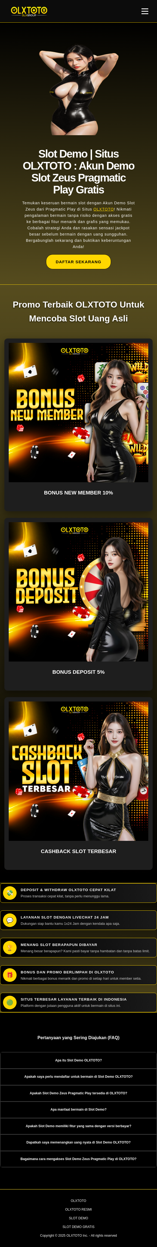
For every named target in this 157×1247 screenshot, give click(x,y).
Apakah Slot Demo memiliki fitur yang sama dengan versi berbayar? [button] (78, 1126)
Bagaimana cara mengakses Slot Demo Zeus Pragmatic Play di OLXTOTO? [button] (78, 1159)
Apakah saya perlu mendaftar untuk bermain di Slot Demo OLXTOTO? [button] (78, 1077)
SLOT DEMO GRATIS (79, 1227)
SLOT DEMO (78, 1218)
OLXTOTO (103, 209)
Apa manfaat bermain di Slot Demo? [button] (78, 1109)
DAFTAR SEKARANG (78, 261)
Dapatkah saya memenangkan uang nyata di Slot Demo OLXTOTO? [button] (78, 1142)
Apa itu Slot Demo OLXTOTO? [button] (78, 1060)
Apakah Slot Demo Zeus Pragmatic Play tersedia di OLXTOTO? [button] (78, 1093)
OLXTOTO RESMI (78, 1209)
